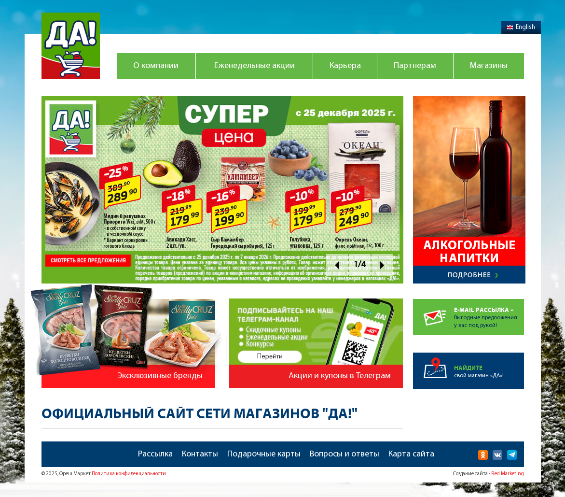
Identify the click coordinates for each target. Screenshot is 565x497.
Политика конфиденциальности (129, 474)
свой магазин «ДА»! (489, 366)
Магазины (489, 66)
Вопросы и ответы (344, 454)
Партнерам (415, 66)
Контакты (200, 454)
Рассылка (155, 454)
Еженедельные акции (254, 66)
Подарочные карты (264, 454)
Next (382, 265)
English (521, 27)
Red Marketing (507, 474)
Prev (337, 265)
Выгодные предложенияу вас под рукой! (489, 313)
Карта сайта (411, 454)
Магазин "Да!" (70, 46)
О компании (156, 66)
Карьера (345, 66)
